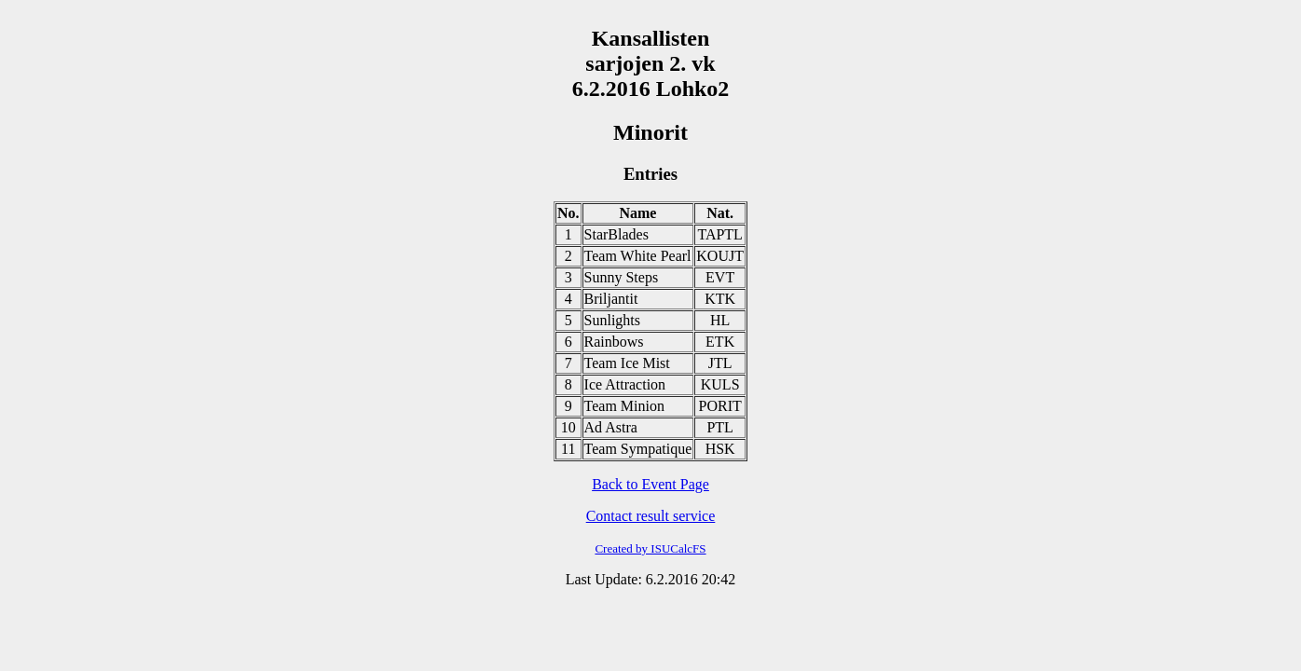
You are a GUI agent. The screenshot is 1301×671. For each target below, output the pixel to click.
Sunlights (612, 320)
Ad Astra (610, 427)
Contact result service (651, 516)
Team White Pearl (638, 256)
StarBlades (616, 234)
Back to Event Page (650, 484)
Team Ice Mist (627, 363)
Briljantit (611, 299)
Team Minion (624, 406)
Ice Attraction (625, 384)
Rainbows (614, 341)
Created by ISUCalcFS (650, 548)
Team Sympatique (638, 449)
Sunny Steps (621, 277)
